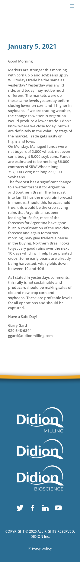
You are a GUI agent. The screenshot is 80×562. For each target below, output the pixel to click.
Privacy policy (40, 548)
